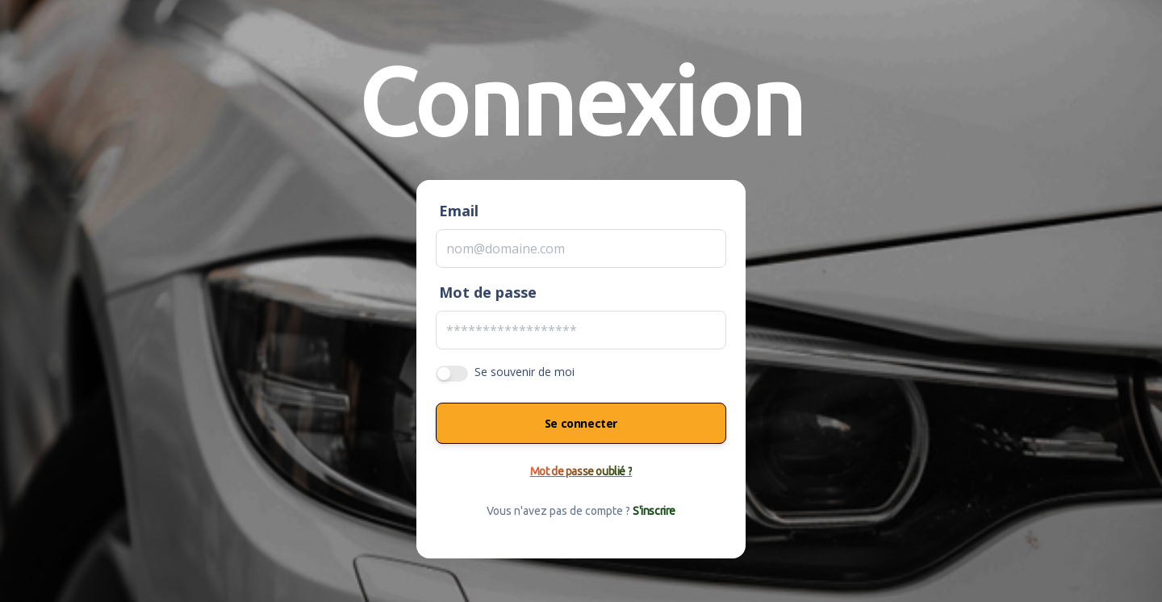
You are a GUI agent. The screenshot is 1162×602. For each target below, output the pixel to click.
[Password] (581, 330)
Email (459, 210)
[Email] (581, 248)
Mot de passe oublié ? (581, 471)
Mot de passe (488, 292)
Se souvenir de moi (524, 371)
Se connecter (581, 423)
